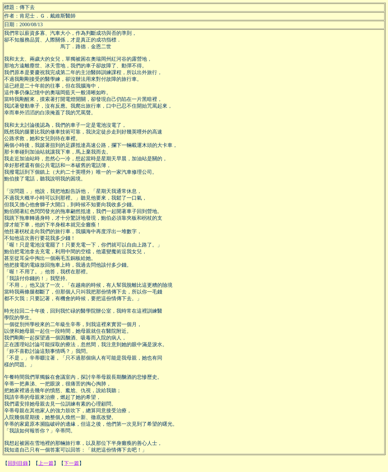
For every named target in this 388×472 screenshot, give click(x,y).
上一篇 (46, 463)
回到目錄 (18, 463)
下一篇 (71, 463)
